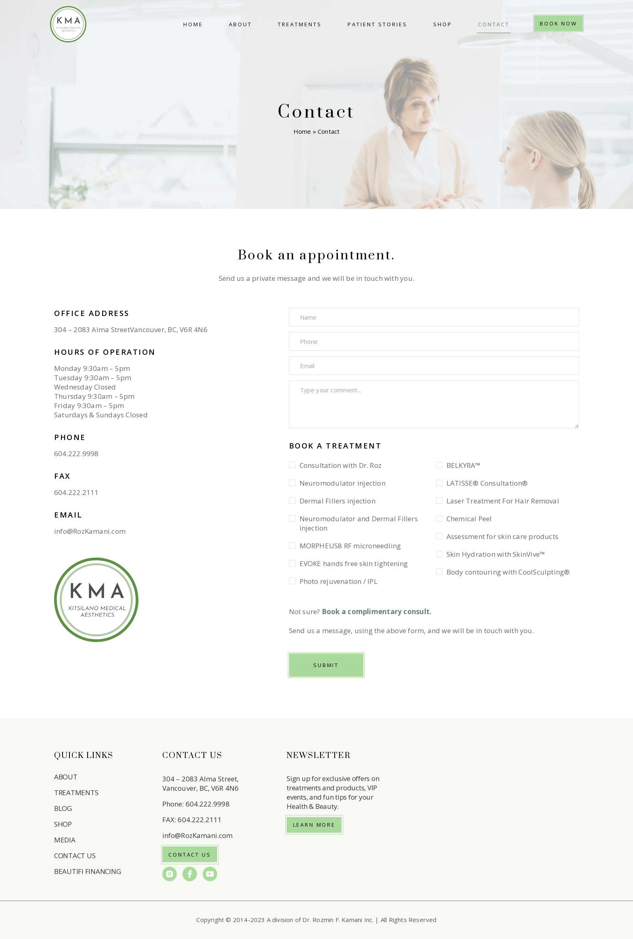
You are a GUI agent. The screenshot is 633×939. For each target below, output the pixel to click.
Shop (442, 24)
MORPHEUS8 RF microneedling (350, 545)
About (240, 24)
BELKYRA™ (463, 465)
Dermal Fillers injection (337, 500)
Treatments (300, 24)
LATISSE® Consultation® (487, 483)
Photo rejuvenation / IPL (338, 581)
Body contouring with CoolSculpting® (508, 572)
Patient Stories (377, 24)
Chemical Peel (469, 518)
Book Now (558, 23)
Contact (493, 24)
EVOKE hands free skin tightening (354, 563)
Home (193, 24)
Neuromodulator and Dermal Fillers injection (359, 523)
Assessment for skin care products (502, 536)
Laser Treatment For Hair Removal (502, 500)
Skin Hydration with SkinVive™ (495, 554)
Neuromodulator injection (343, 483)
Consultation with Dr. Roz (341, 465)
